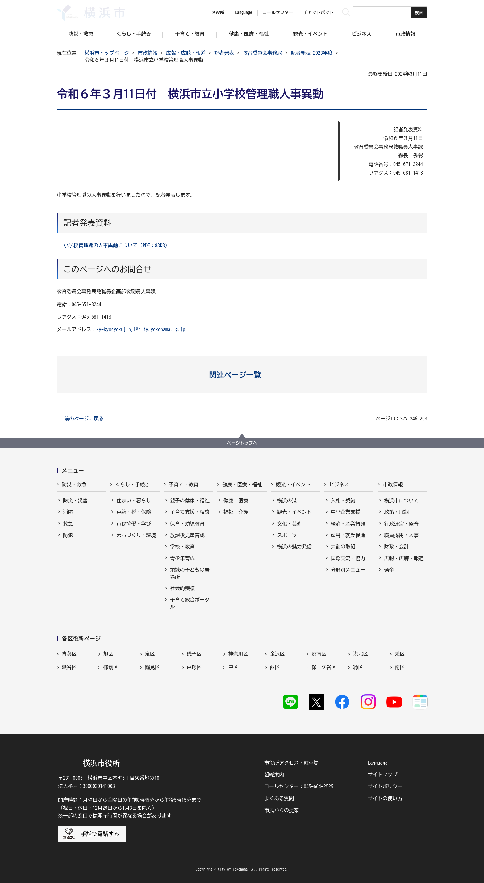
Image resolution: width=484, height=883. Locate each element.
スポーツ (287, 535)
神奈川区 (238, 653)
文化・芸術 (289, 523)
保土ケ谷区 (323, 667)
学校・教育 (182, 546)
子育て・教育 (183, 484)
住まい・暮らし (133, 500)
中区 (233, 667)
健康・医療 (235, 500)
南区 (400, 667)
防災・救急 (74, 484)
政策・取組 (396, 511)
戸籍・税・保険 (133, 511)
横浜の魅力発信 (294, 546)
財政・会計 (396, 546)
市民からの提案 (281, 810)
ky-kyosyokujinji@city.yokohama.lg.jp (140, 329)
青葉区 (69, 653)
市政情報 (147, 52)
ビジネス (339, 484)
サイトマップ (383, 774)
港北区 (360, 653)
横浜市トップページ (107, 52)
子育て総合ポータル (190, 603)
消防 (68, 511)
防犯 (68, 535)
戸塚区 (194, 667)
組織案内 (274, 774)
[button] (242, 374)
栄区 (400, 653)
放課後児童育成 (187, 535)
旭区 (108, 653)
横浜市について (401, 500)
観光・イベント (293, 484)
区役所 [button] (217, 12)
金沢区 (277, 653)
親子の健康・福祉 (190, 500)
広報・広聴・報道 (186, 52)
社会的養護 (182, 588)
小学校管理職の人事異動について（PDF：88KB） (117, 245)
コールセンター (278, 12)
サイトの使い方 (385, 798)
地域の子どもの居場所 (190, 573)
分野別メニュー (348, 569)
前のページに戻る (84, 418)
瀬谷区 (69, 667)
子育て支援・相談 (190, 511)
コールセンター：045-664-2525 (298, 786)
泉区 (150, 653)
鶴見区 (152, 667)
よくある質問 (279, 798)
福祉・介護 (235, 511)
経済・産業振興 (348, 523)
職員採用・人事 (401, 535)
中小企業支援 (345, 511)
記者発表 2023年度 (312, 52)
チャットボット (318, 12)
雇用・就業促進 (348, 535)
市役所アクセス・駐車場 (291, 762)
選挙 (389, 569)
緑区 (358, 667)
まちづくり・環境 (136, 535)
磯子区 (194, 653)
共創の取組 (343, 546)
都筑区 (110, 667)
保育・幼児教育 (187, 523)
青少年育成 (182, 558)
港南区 (318, 653)
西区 (275, 667)
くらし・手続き (132, 484)
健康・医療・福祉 (242, 484)
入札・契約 (343, 500)
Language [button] (243, 12)
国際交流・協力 (348, 558)
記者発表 (224, 52)
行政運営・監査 (401, 523)
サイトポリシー (385, 786)
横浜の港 (287, 500)
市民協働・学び (133, 523)
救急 (68, 523)
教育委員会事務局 (262, 52)
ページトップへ (242, 443)
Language (378, 762)
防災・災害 (75, 500)
